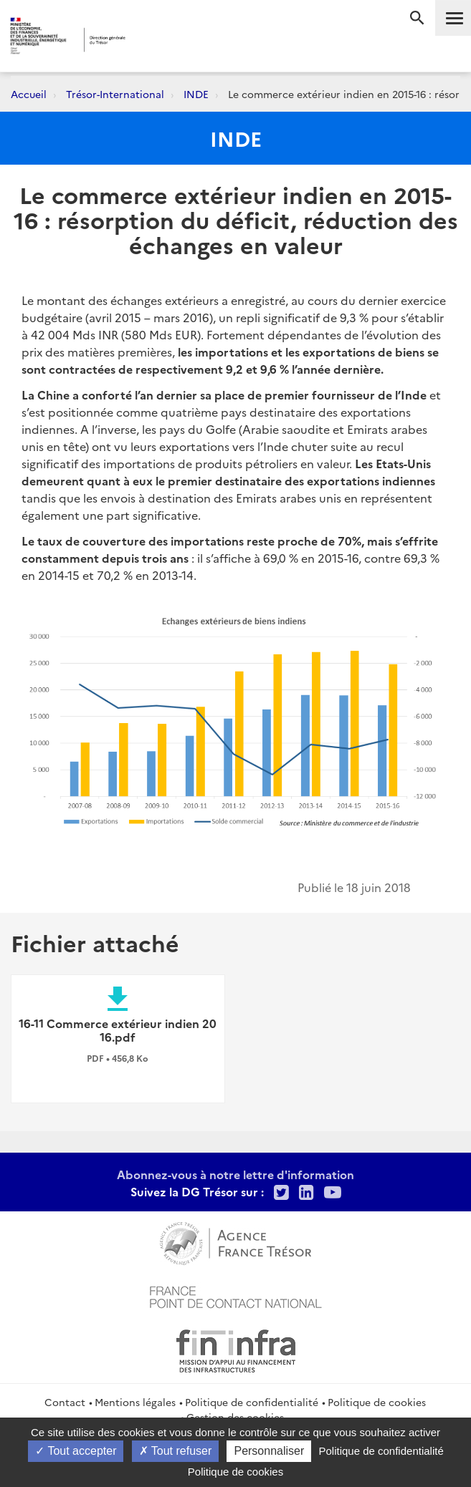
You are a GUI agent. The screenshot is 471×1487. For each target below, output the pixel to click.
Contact (64, 1402)
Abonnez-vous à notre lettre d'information (235, 1174)
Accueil (29, 94)
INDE (196, 94)
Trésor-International (115, 94)
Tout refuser (175, 1451)
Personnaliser (269, 1451)
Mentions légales (135, 1402)
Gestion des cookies (235, 1417)
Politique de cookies (377, 1402)
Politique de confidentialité (251, 1402)
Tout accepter (75, 1451)
